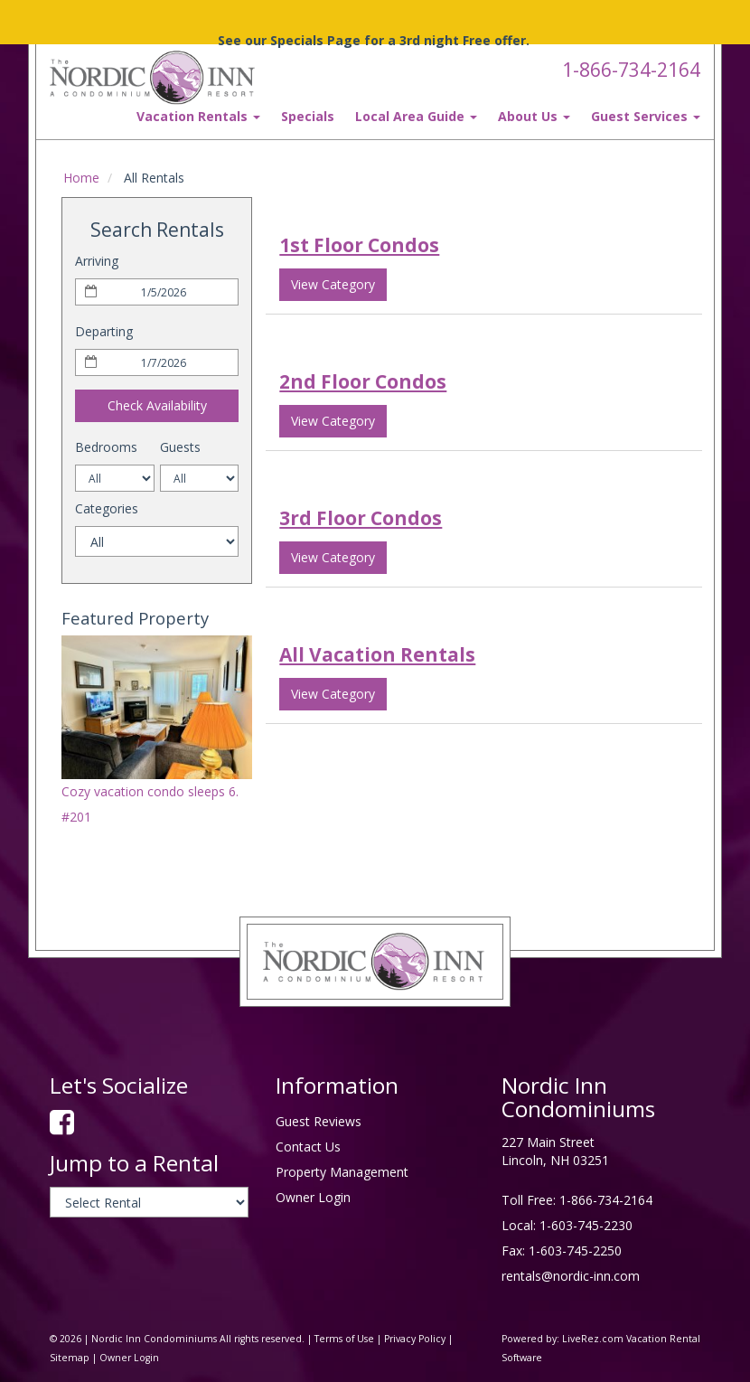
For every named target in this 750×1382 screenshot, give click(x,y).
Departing (104, 331)
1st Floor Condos (359, 245)
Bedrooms (106, 447)
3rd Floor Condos (360, 518)
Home (81, 177)
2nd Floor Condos (362, 381)
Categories (106, 508)
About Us (534, 116)
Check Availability (157, 405)
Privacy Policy (414, 1338)
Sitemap (69, 1357)
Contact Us (308, 1146)
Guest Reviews (318, 1121)
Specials (307, 116)
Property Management (342, 1171)
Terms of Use (344, 1338)
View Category (333, 284)
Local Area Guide (416, 116)
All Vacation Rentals (377, 654)
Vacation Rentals (198, 116)
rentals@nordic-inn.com (571, 1275)
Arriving (96, 260)
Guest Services (645, 116)
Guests (180, 447)
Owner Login (313, 1197)
